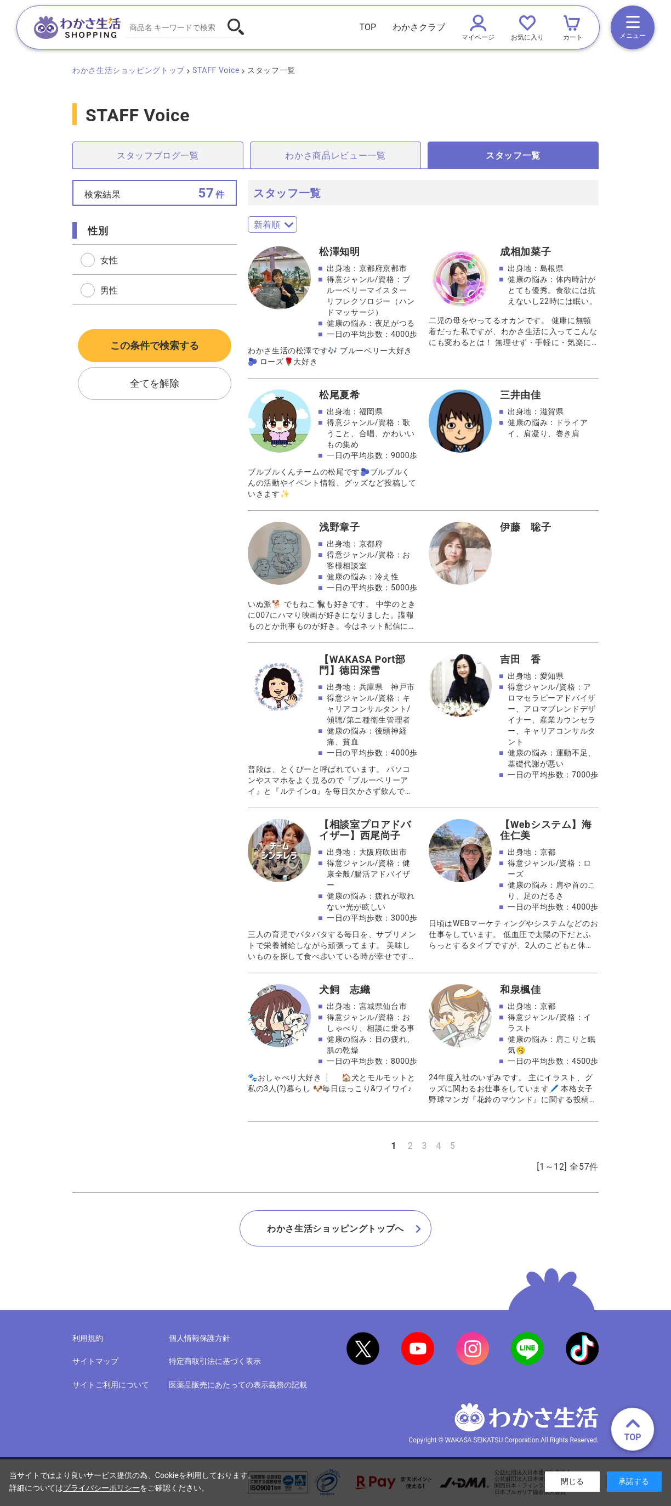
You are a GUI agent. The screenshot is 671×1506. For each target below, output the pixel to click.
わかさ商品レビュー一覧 (335, 155)
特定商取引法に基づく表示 (215, 1361)
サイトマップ (95, 1361)
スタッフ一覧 (513, 155)
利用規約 (87, 1338)
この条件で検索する (154, 345)
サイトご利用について (110, 1384)
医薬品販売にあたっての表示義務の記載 (238, 1384)
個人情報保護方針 (199, 1338)
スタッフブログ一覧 (158, 155)
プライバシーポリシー (101, 1488)
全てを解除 (154, 383)
